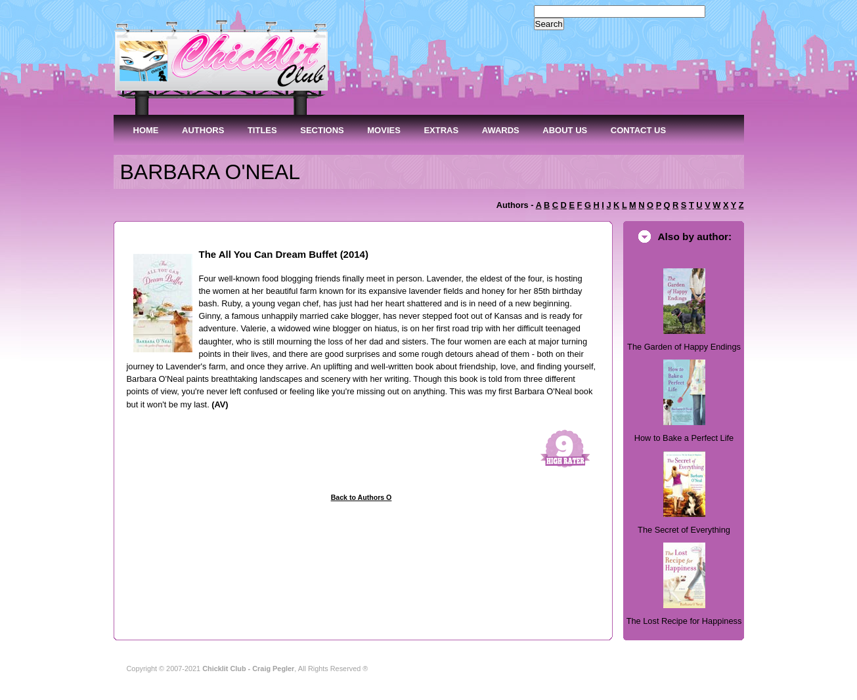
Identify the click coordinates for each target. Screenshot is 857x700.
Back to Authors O (361, 497)
